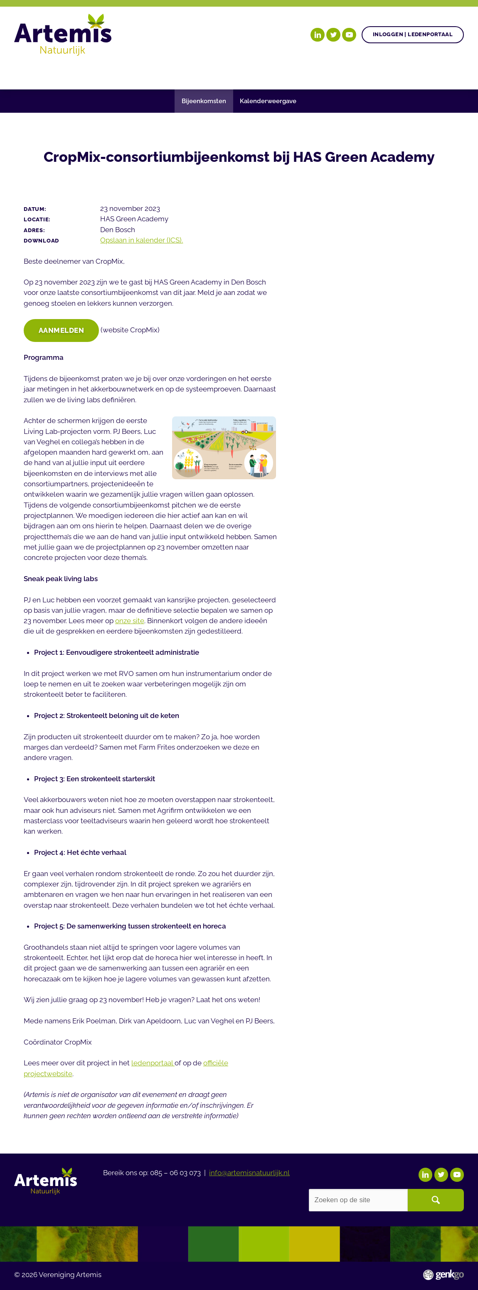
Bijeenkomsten (204, 100)
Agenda (197, 72)
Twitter (333, 35)
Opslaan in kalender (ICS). (141, 240)
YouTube (349, 35)
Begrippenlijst (299, 72)
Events (425, 72)
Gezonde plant (137, 72)
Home (24, 72)
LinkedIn (317, 35)
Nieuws (240, 72)
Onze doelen (67, 72)
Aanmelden (62, 331)
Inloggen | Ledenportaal (413, 34)
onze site (129, 621)
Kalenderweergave (268, 100)
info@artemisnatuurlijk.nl (249, 1172)
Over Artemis (370, 72)
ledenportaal (153, 1064)
